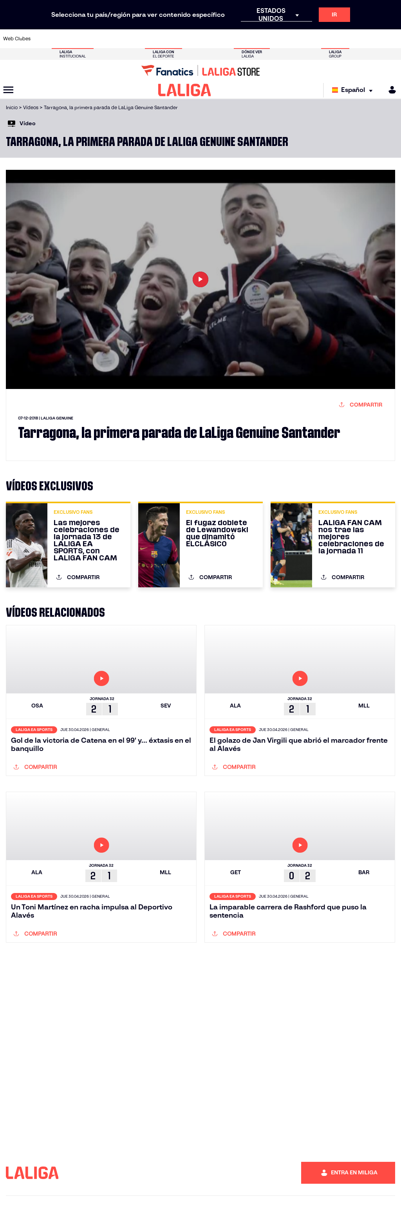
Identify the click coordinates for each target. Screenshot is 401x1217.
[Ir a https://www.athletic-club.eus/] (43, 39)
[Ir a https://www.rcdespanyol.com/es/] (245, 39)
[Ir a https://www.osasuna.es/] (80, 39)
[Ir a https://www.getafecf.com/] (153, 39)
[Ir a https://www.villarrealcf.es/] (392, 39)
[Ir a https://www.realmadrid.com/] (300, 39)
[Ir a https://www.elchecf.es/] (116, 39)
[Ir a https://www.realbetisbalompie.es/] (281, 39)
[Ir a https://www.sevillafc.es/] (355, 39)
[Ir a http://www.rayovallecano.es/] (208, 39)
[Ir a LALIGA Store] (200, 70)
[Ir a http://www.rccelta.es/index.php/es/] (227, 39)
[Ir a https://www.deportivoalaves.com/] (98, 39)
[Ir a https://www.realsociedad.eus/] (337, 39)
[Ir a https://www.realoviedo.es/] (318, 39)
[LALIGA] (184, 90)
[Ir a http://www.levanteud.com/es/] (190, 39)
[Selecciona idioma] (354, 90)
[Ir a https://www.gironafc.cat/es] (171, 39)
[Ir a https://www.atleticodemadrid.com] (61, 39)
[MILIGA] (389, 90)
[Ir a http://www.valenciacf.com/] (373, 39)
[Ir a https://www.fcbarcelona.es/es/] (135, 39)
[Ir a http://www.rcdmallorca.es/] (263, 39)
